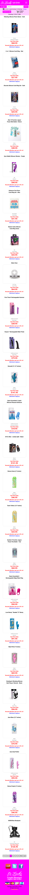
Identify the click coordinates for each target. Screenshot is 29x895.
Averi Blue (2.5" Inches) (14, 717)
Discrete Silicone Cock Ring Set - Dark (14, 85)
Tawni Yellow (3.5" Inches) (14, 505)
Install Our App (6, 11)
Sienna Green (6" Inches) (14, 471)
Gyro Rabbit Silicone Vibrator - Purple (14, 156)
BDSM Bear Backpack (14, 820)
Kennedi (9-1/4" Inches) (14, 366)
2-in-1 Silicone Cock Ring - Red (14, 51)
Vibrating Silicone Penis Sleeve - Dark (14, 17)
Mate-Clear (14, 263)
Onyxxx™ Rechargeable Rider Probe (14, 332)
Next (21, 855)
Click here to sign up (14, 47)
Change (24, 9)
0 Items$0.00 (22, 11)
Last (25, 855)
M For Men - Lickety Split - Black (14, 436)
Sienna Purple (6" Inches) (14, 786)
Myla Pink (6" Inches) (14, 647)
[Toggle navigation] (26, 2)
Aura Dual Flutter (14, 752)
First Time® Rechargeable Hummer (14, 297)
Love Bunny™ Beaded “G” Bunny (14, 612)
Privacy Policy (14, 889)
